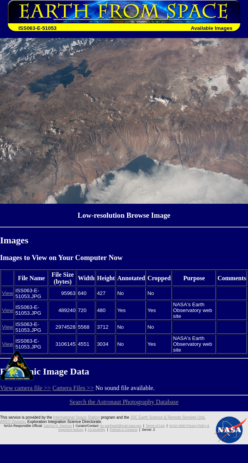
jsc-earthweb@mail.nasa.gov (120, 426)
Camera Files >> (73, 388)
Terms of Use (155, 426)
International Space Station (76, 417)
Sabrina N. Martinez (57, 426)
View (7, 293)
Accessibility (96, 430)
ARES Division (12, 422)
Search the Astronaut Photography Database (124, 402)
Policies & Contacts (124, 430)
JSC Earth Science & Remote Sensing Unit (167, 417)
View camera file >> (25, 388)
